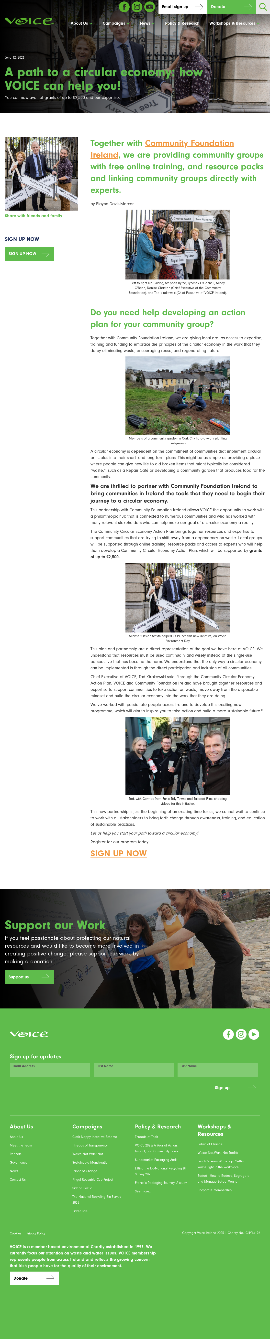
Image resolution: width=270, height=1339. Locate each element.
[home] (29, 21)
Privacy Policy (35, 1233)
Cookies (16, 1233)
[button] (82, 23)
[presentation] (174, 1090)
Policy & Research (182, 23)
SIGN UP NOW (22, 253)
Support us (19, 977)
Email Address (24, 1066)
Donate (218, 6)
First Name (105, 1066)
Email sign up (175, 6)
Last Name (188, 1066)
